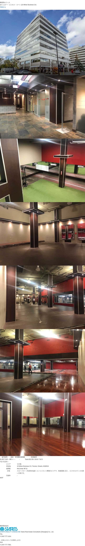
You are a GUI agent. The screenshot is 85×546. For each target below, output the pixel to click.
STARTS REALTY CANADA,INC (10, 532)
